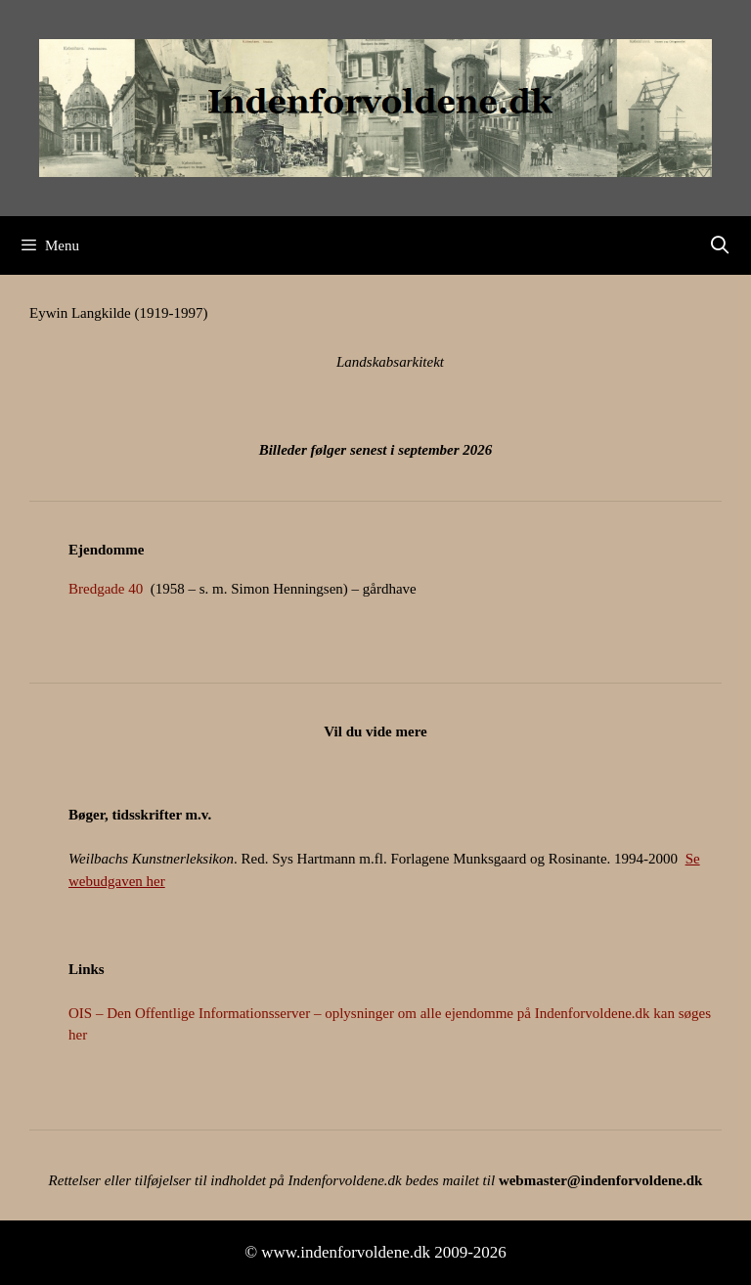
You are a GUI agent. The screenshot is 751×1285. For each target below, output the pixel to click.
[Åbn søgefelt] (720, 245)
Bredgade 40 (105, 589)
